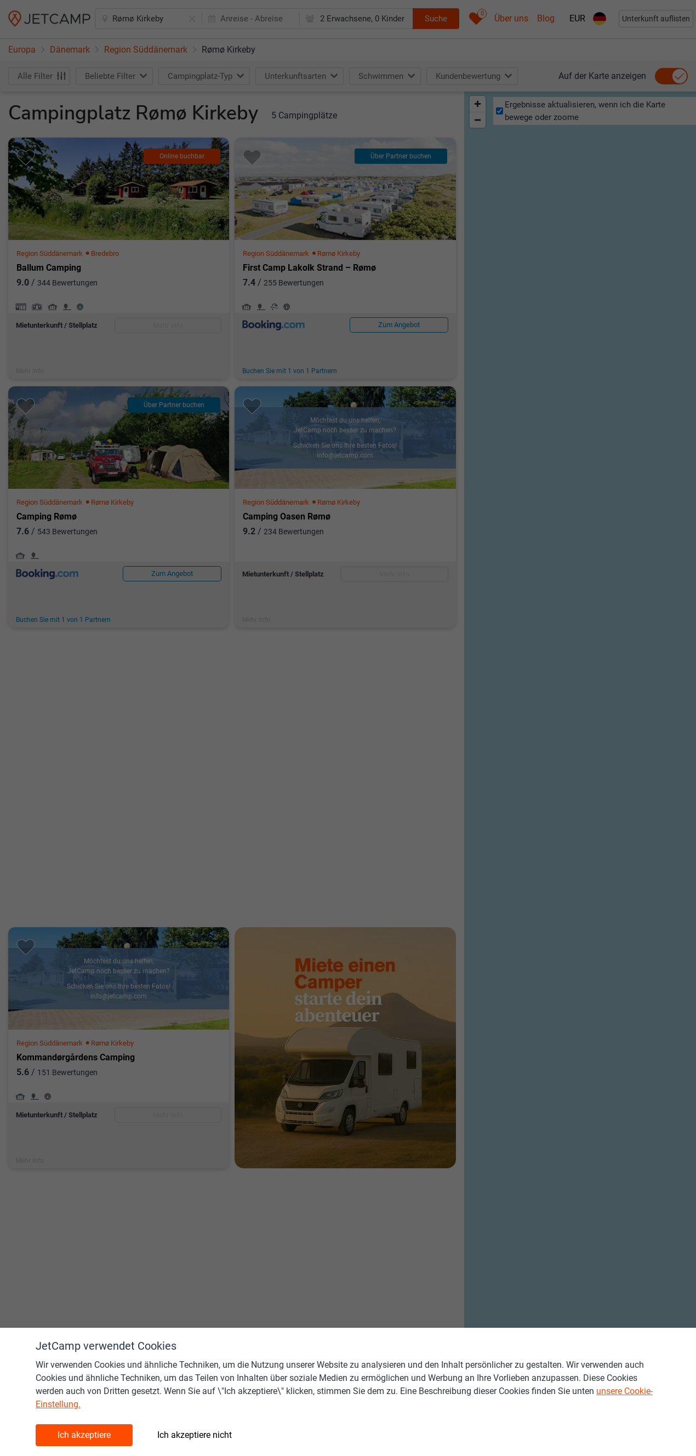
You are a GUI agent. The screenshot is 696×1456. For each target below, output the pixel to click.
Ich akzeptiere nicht (194, 1435)
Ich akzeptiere (84, 1435)
